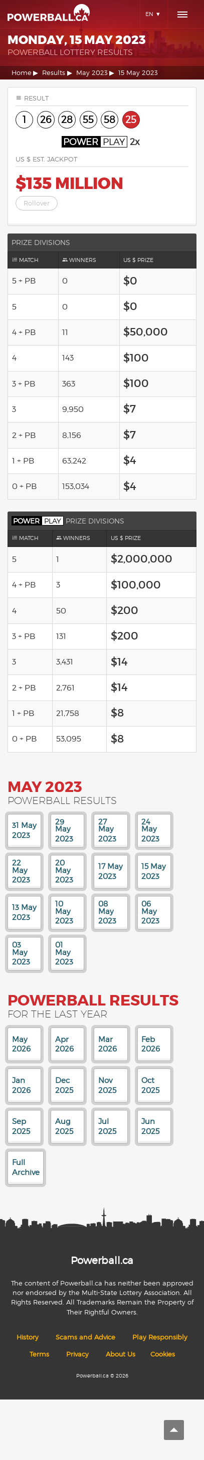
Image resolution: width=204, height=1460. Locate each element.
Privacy (77, 1354)
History (28, 1337)
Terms (39, 1354)
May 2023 (92, 72)
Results (53, 72)
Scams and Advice (85, 1337)
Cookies (162, 1354)
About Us (120, 1354)
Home (22, 72)
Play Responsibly (159, 1337)
